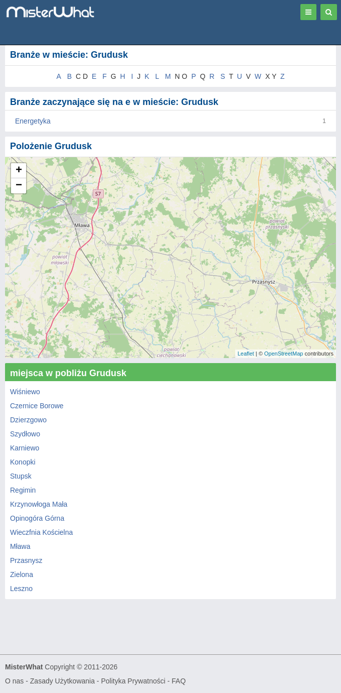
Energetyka (33, 121)
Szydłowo (25, 434)
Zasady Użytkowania (62, 681)
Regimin (23, 490)
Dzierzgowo (28, 420)
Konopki (23, 462)
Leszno (21, 589)
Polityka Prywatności (133, 681)
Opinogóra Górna (37, 518)
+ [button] (19, 170)
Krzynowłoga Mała (38, 504)
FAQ (179, 681)
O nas (14, 681)
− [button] (19, 185)
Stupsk (21, 476)
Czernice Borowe (37, 406)
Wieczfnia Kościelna (41, 532)
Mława (20, 546)
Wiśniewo (25, 392)
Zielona (21, 574)
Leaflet (246, 354)
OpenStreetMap (283, 354)
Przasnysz (26, 560)
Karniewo (24, 448)
